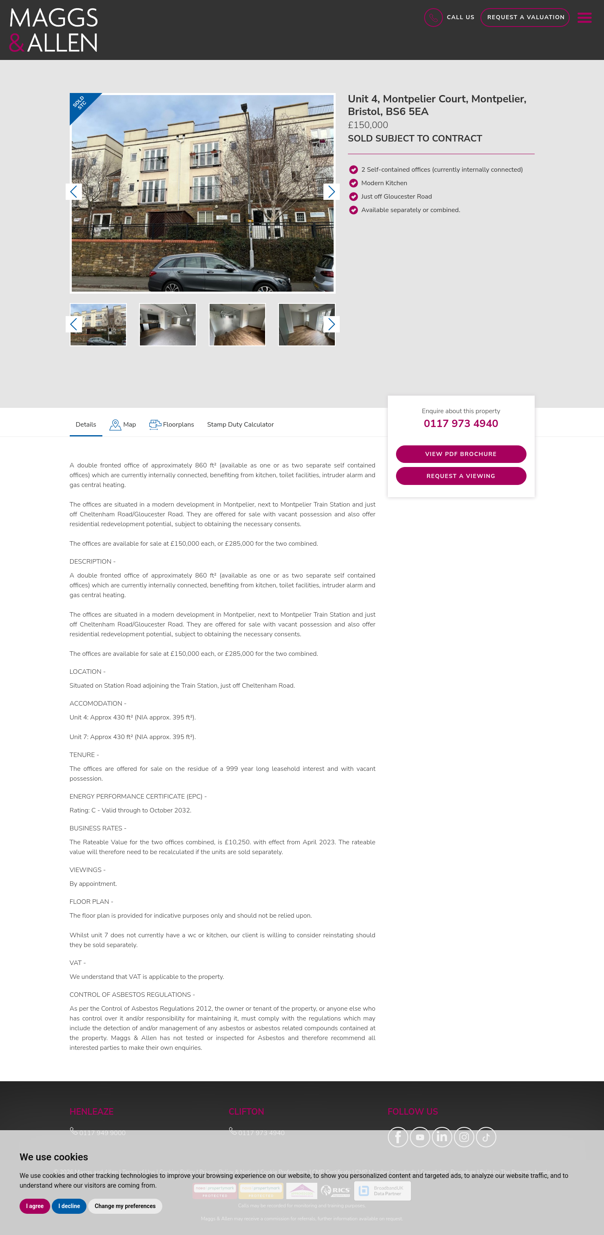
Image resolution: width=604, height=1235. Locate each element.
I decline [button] (69, 1206)
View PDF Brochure (461, 454)
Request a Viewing (461, 476)
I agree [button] (35, 1206)
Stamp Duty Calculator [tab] (240, 424)
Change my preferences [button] (125, 1206)
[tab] (122, 425)
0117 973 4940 (461, 423)
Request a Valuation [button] (526, 17)
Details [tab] (86, 424)
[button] (74, 192)
